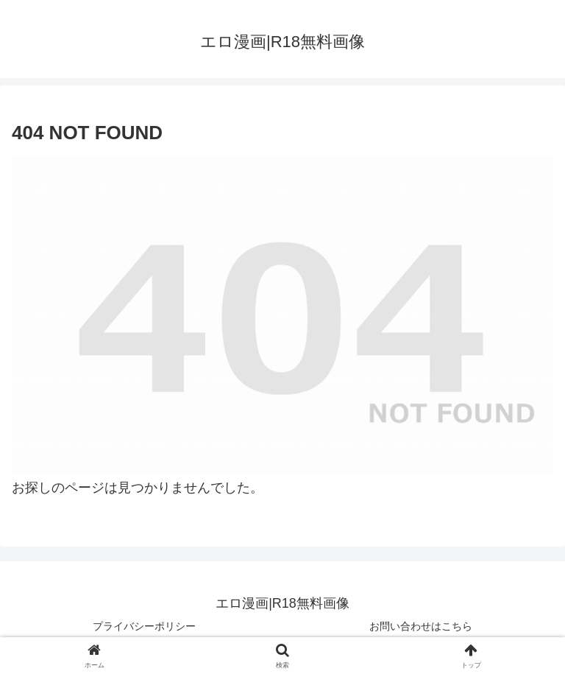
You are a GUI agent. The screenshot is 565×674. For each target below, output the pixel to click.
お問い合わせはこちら (420, 626)
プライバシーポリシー (144, 626)
